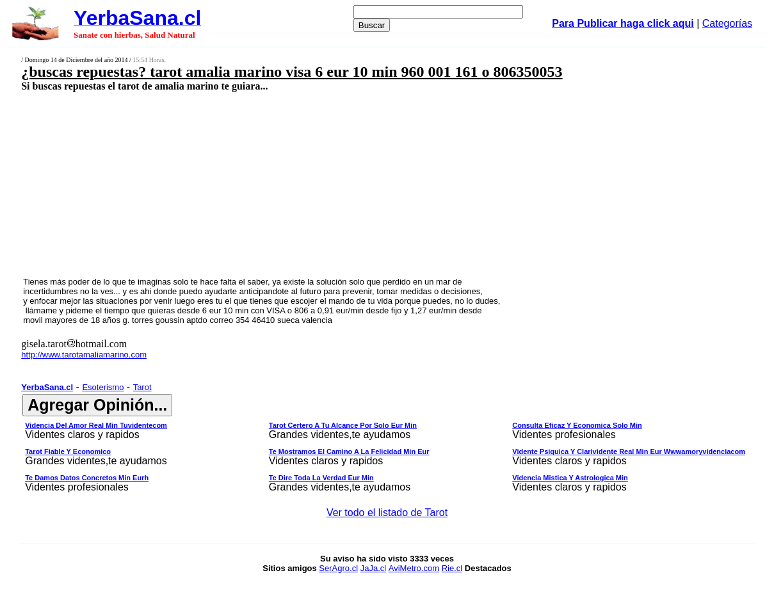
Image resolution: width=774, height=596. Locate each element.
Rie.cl (452, 568)
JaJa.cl (373, 568)
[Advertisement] (319, 183)
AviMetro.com (414, 568)
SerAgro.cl (338, 568)
